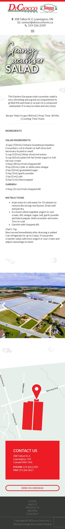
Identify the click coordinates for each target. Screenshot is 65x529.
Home (32, 501)
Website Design (22, 524)
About (32, 504)
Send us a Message (32, 488)
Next (60, 305)
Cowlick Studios (43, 524)
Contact (32, 513)
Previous (5, 305)
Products (32, 507)
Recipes (32, 510)
